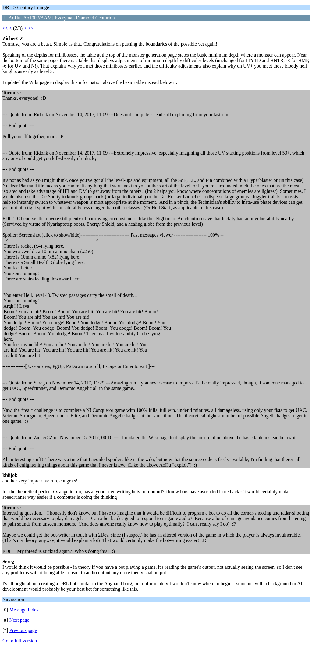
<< (5, 28)
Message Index (24, 609)
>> (30, 28)
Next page (19, 620)
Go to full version (19, 640)
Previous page (23, 630)
